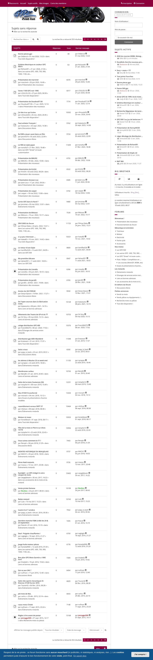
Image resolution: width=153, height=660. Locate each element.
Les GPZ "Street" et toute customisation (129, 256)
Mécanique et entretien (124, 228)
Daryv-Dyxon (26, 293)
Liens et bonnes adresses (32, 309)
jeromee (24, 204)
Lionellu (24, 272)
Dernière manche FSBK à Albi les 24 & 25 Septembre (33, 522)
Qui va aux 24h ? (24, 570)
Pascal (23, 525)
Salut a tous (23, 350)
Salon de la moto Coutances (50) (31, 382)
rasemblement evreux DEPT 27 (30, 406)
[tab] (119, 179)
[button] (105, 39)
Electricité (120, 237)
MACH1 (24, 454)
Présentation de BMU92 (27, 158)
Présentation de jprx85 (27, 280)
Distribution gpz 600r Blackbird (30, 339)
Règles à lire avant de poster (29, 616)
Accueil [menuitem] (23, 3)
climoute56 (25, 115)
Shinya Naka (26, 226)
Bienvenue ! (119, 218)
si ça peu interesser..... (27, 237)
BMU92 (24, 161)
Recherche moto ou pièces (34, 620)
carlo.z (23, 596)
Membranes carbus (26, 371)
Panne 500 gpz (122, 88)
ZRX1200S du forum (26, 223)
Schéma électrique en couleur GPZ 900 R (32, 66)
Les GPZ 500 (27, 253)
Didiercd (24, 56)
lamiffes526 (25, 250)
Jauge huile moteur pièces (28, 544)
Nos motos (119, 247)
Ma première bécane (26, 259)
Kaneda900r (26, 547)
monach (24, 395)
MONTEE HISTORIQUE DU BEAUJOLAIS (33, 452)
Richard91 (25, 69)
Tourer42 (24, 585)
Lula (22, 501)
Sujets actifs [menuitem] (32, 3)
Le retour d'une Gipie (26, 248)
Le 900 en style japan (26, 145)
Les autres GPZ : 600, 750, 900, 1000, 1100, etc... (129, 253)
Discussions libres (29, 128)
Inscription (123, 15)
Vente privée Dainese (26, 488)
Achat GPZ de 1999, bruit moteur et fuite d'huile (130, 97)
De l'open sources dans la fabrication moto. (33, 303)
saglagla (24, 536)
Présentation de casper (27, 191)
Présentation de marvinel (28, 80)
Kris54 (23, 171)
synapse (24, 363)
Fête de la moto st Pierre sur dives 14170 (31, 429)
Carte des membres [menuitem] (58, 3)
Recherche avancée (38, 39)
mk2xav (24, 409)
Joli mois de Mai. (24, 594)
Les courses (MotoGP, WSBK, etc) (130, 262)
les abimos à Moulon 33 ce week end (32, 361)
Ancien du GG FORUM (26, 291)
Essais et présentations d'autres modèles (129, 266)
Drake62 (24, 562)
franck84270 (26, 328)
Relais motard (23, 499)
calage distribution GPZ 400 (29, 325)
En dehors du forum (123, 284)
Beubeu (24, 491)
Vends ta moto (122, 294)
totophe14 (25, 384)
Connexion (122, 12)
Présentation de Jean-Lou (28, 180)
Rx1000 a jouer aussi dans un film (31, 134)
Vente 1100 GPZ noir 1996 (28, 91)
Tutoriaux (120, 231)
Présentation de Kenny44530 (128, 128)
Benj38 (24, 374)
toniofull (24, 147)
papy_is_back (26, 352)
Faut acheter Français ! (27, 123)
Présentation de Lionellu (28, 269)
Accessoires (121, 244)
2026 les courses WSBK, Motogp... (130, 56)
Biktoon (24, 215)
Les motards (120, 269)
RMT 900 (120, 161)
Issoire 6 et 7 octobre (26, 510)
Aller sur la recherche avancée (25, 31)
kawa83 (24, 239)
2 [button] (87, 39)
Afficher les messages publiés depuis (39, 630)
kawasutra (25, 126)
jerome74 (25, 136)
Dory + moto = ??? (124, 70)
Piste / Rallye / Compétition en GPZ (129, 259)
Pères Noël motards (26, 462)
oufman (24, 573)
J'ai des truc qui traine (27, 112)
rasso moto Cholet (25, 605)
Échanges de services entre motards (129, 275)
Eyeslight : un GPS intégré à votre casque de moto (31, 474)
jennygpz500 (26, 618)
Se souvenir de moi (123, 37)
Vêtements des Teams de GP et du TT (33, 315)
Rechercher (33, 39)
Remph (24, 443)
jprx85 (23, 283)
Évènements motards (26, 207)
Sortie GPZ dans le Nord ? (28, 202)
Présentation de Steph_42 (127, 153)
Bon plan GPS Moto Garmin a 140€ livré (32, 559)
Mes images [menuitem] (44, 3)
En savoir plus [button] (79, 656)
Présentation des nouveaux (33, 85)
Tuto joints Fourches (125, 76)
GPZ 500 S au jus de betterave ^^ (130, 119)
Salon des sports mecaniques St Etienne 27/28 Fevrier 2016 (31, 582)
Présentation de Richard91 (127, 144)
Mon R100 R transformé (27, 393)
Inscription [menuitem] (127, 3)
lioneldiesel (25, 420)
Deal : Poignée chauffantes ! (29, 534)
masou (23, 465)
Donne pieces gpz (25, 54)
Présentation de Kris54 (27, 169)
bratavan (24, 341)
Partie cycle (121, 240)
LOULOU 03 (25, 93)
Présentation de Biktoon (28, 213)
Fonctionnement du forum (127, 225)
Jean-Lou (24, 182)
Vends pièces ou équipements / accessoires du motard (129, 297)
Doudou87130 (26, 104)
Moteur (119, 234)
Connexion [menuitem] (140, 3)
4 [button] (94, 39)
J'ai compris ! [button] (140, 654)
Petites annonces (121, 291)
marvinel (24, 82)
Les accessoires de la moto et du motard (129, 281)
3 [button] (91, 39)
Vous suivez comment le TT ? (29, 441)
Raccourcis (14, 3)
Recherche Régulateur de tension (130, 111)
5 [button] (98, 39)
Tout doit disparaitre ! (26, 59)
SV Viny (24, 317)
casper (23, 193)
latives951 (25, 261)
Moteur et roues (24, 417)
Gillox (117, 195)
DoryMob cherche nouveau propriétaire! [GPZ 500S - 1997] (130, 62)
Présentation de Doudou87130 (30, 102)
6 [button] (101, 39)
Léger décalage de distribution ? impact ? (130, 136)
